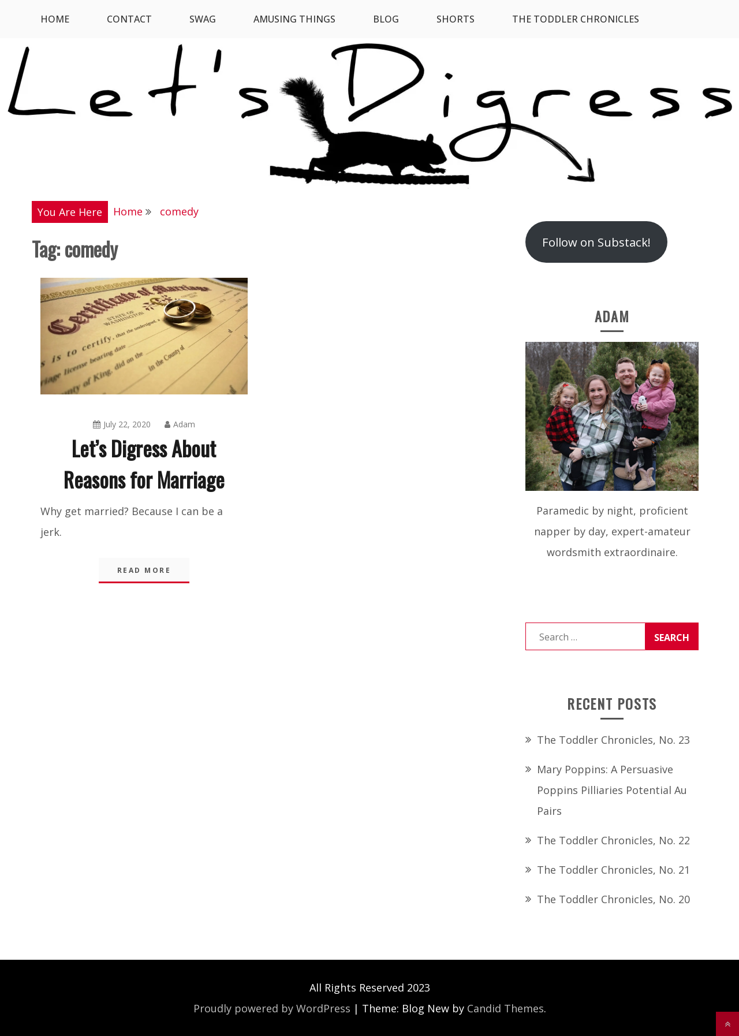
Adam (180, 424)
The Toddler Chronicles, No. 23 (613, 740)
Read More (144, 570)
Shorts (455, 19)
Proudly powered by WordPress (271, 1008)
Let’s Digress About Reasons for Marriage (144, 463)
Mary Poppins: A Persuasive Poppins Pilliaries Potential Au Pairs (612, 790)
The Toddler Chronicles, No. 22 (613, 840)
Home (54, 19)
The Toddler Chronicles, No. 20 (613, 899)
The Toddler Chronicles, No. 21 (613, 870)
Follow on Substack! (596, 242)
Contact (129, 19)
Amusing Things (294, 19)
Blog (386, 19)
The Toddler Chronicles (575, 19)
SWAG (202, 19)
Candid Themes (505, 1008)
